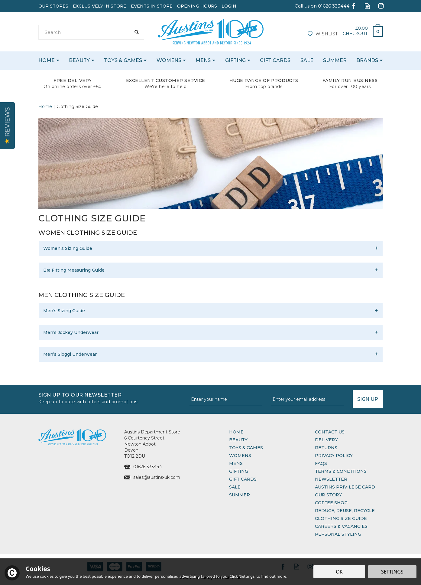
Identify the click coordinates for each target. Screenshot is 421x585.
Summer (239, 495)
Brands (367, 60)
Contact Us (330, 432)
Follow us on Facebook (354, 6)
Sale (235, 487)
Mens (236, 463)
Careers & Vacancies (341, 526)
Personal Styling (338, 534)
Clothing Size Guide (341, 518)
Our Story (328, 495)
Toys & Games (246, 447)
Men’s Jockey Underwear (71, 332)
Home (236, 432)
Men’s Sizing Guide (64, 310)
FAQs (321, 463)
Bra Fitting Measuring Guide (74, 270)
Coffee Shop (331, 502)
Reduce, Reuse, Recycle (345, 510)
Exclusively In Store (99, 6)
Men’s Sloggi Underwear (70, 354)
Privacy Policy (334, 455)
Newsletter (331, 479)
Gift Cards (243, 479)
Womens (240, 455)
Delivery (326, 440)
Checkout (355, 33)
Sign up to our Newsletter (111, 397)
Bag (376, 30)
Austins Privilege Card (345, 487)
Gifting (238, 471)
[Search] (85, 32)
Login (229, 6)
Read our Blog (367, 6)
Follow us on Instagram (381, 6)
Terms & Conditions (341, 471)
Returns (326, 447)
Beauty (238, 440)
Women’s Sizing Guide (67, 248)
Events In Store (152, 6)
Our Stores (53, 6)
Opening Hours (197, 6)
